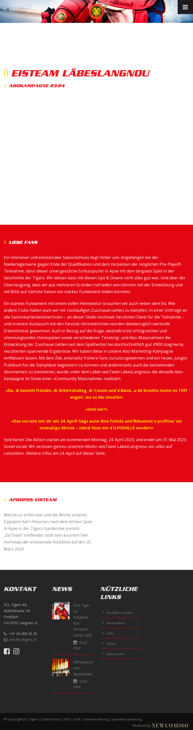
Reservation (116, 623)
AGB (77, 719)
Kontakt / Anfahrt (120, 612)
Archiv (111, 643)
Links (110, 633)
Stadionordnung (95, 719)
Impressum (115, 654)
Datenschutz (51, 719)
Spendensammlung (126, 719)
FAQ (67, 719)
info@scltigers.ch (23, 639)
